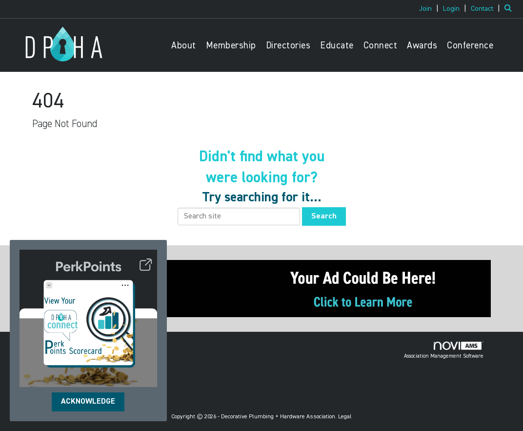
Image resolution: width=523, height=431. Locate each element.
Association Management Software (443, 350)
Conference (470, 45)
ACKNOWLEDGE (88, 402)
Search (324, 216)
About (183, 45)
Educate (337, 45)
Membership (231, 45)
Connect (380, 45)
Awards (422, 45)
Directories (288, 45)
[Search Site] (510, 9)
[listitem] (430, 9)
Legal (345, 417)
